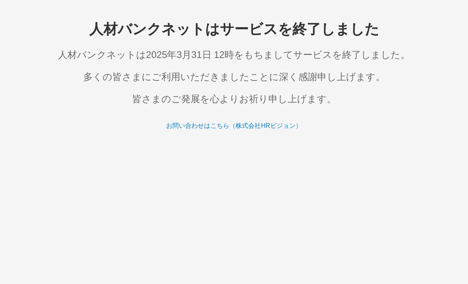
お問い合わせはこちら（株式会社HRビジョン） (233, 125)
